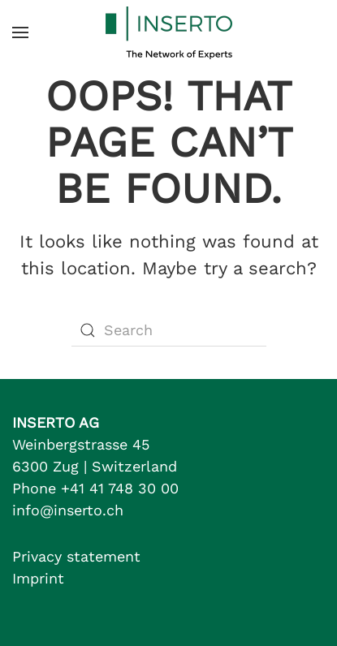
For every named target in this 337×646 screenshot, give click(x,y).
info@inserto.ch (67, 510)
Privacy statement (76, 556)
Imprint (38, 578)
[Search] (168, 330)
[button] (20, 32)
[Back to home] (169, 32)
